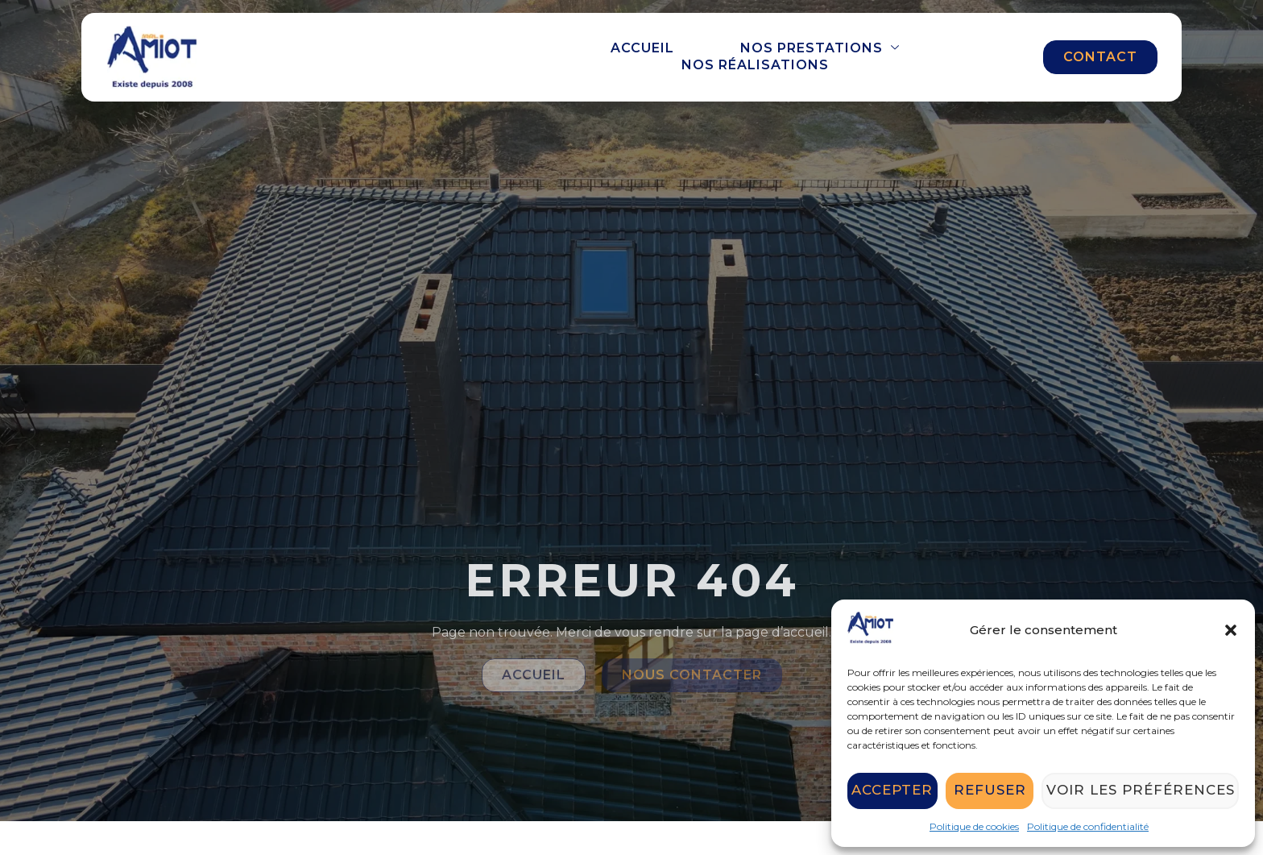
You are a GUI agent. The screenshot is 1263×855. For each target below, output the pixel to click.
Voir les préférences (1144, 790)
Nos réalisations (755, 65)
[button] (1231, 630)
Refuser (995, 790)
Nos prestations (820, 48)
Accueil (642, 48)
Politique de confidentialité (1088, 826)
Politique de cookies (974, 826)
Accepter (894, 790)
